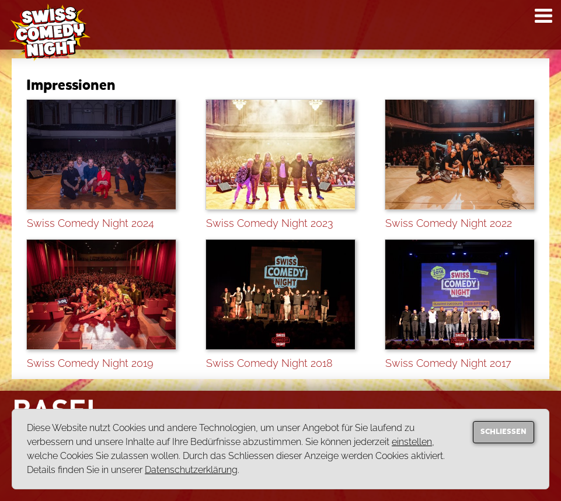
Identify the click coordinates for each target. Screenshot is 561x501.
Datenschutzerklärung (191, 469)
